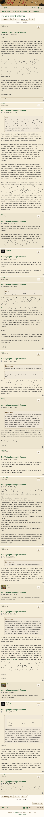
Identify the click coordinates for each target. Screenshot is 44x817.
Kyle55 (3, 775)
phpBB (16, 812)
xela (2, 214)
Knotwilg (8, 250)
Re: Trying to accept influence (13, 110)
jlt (7, 585)
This (2, 308)
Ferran (3, 25)
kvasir (3, 103)
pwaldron (3, 450)
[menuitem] (6, 7)
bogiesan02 (4, 478)
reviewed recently (12, 659)
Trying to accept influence (13, 16)
